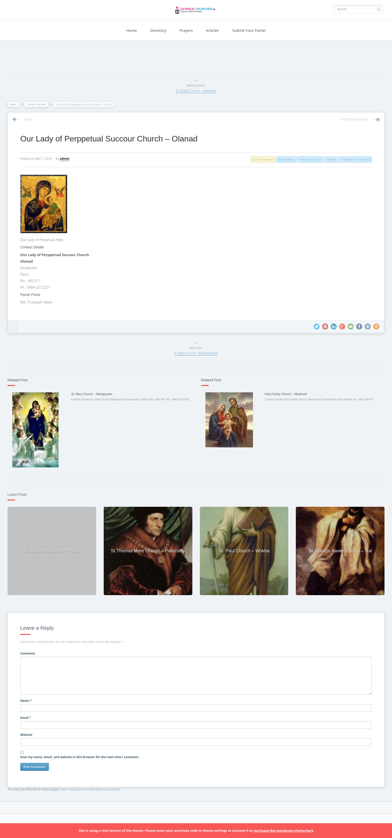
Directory (158, 30)
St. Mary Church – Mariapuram (93, 394)
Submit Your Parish (249, 30)
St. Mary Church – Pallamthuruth (196, 353)
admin (67, 158)
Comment (30, 652)
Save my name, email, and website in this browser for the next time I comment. (82, 756)
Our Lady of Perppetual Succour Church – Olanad (111, 138)
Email (28, 716)
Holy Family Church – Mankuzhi (285, 394)
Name (28, 699)
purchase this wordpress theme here (283, 830)
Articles (212, 30)
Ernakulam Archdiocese (352, 159)
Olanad (328, 159)
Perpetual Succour (308, 159)
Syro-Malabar (284, 159)
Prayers (186, 30)
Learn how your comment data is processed (92, 788)
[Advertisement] (196, 59)
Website (29, 733)
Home (131, 30)
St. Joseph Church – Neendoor (196, 91)
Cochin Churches (38, 104)
